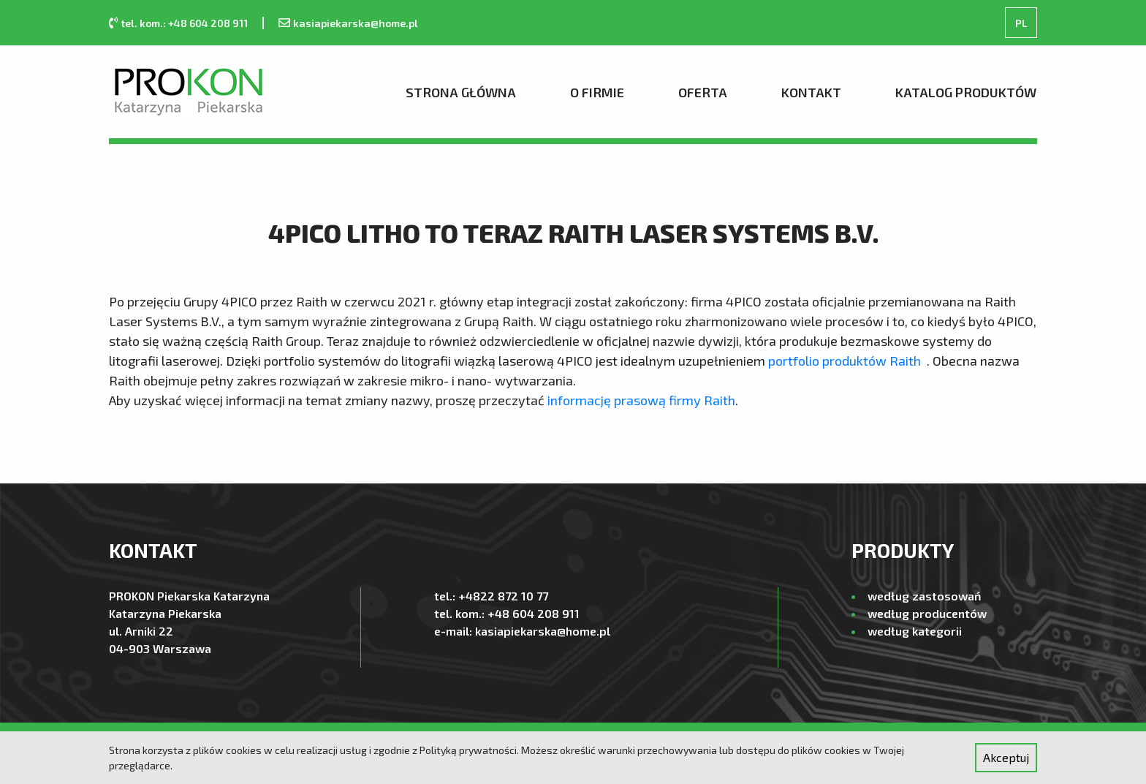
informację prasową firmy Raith (641, 400)
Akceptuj (1006, 757)
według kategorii (915, 631)
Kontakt (811, 92)
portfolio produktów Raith (844, 361)
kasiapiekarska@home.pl (355, 23)
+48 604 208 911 (533, 613)
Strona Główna (461, 92)
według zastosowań (924, 596)
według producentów (927, 613)
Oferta (702, 92)
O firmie (597, 92)
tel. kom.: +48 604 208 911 (184, 23)
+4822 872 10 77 (503, 596)
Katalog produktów (965, 92)
